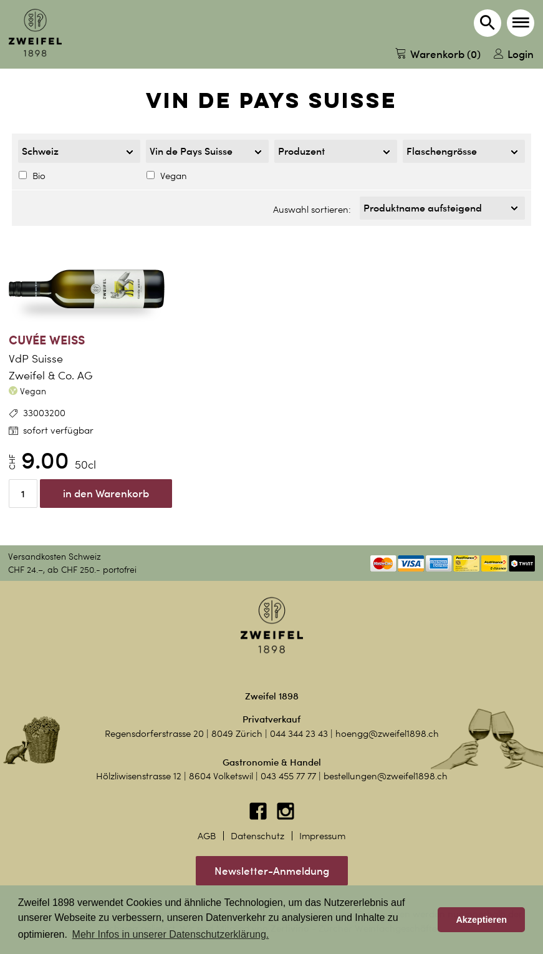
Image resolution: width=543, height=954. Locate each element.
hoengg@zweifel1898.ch (387, 733)
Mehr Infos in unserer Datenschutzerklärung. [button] (170, 934)
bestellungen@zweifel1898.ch (386, 776)
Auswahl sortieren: (312, 209)
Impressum (322, 836)
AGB (207, 836)
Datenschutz (257, 836)
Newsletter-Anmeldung (271, 870)
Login (514, 54)
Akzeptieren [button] (481, 920)
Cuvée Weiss (47, 340)
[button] (520, 23)
